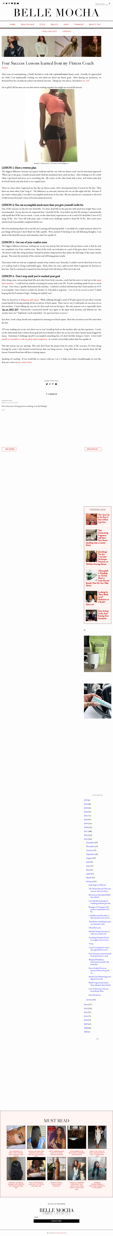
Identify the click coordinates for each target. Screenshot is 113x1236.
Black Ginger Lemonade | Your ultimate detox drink (100, 983)
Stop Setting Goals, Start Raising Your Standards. (103, 615)
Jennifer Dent (7, 400)
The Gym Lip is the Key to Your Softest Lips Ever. (103, 518)
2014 (86, 1004)
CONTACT (67, 31)
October (89, 850)
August (89, 858)
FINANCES (78, 24)
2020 (86, 819)
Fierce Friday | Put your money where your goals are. (99, 970)
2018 (86, 827)
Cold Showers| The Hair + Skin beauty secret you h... (99, 916)
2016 (86, 835)
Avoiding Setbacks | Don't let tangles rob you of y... (99, 938)
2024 (86, 804)
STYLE (42, 24)
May (88, 870)
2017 (86, 831)
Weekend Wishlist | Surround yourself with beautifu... (99, 962)
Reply (3, 410)
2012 (86, 1012)
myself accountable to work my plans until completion (24, 339)
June (88, 866)
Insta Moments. (95, 995)
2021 (86, 815)
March (89, 877)
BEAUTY (54, 24)
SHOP (66, 24)
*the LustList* (49, 31)
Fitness (5, 68)
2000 (86, 1032)
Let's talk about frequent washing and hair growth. (100, 902)
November (90, 846)
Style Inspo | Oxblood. (97, 885)
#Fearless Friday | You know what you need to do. (99, 932)
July (88, 862)
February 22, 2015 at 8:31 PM (10, 402)
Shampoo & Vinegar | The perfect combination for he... (99, 909)
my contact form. (25, 362)
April (88, 873)
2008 (86, 1028)
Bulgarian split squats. (30, 299)
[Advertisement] (51, 481)
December (90, 842)
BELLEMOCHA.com (60, 1233)
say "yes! (85, 80)
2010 (86, 1020)
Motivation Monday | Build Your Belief (99, 896)
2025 (86, 800)
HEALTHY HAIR (27, 24)
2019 (86, 823)
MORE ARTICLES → (93, 449)
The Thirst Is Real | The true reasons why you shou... (100, 889)
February (89, 881)
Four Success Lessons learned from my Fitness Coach (100, 954)
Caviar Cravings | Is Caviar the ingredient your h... (99, 948)
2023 (86, 808)
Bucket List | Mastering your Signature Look (100, 977)
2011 (86, 1016)
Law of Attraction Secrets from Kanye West (99, 989)
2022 (86, 812)
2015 (86, 839)
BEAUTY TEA (94, 24)
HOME (12, 24)
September (90, 854)
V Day (91, 943)
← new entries (9, 449)
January (89, 999)
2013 (86, 1008)
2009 (86, 1024)
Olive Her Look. (95, 927)
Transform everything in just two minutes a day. (100, 922)
